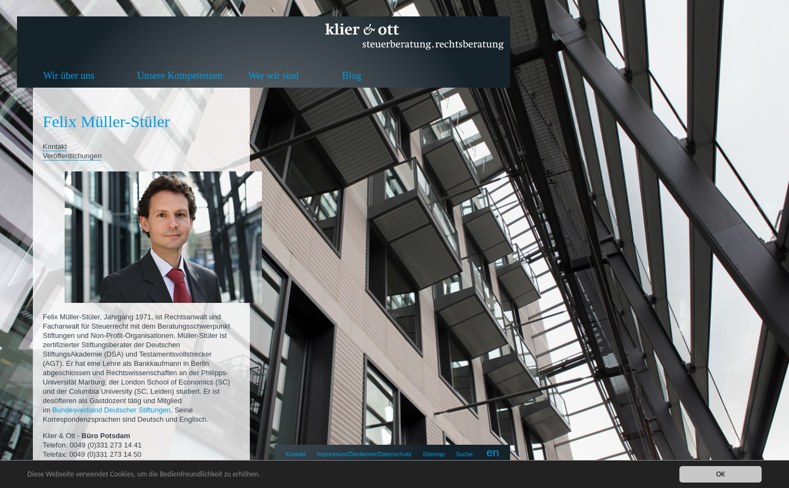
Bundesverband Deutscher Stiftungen (111, 410)
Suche (464, 454)
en (493, 452)
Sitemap (433, 454)
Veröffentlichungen (72, 156)
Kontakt (295, 454)
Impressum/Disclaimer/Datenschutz (364, 454)
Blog (351, 75)
